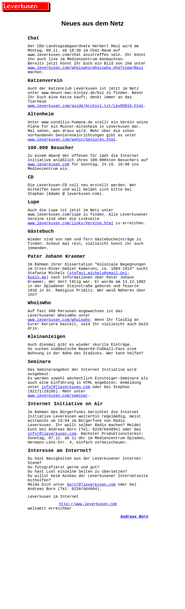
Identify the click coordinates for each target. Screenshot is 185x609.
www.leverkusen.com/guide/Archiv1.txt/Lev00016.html (85, 119)
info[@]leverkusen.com (66, 447)
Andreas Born (134, 600)
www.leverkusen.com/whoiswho (59, 368)
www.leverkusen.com (48, 187)
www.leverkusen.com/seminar (58, 458)
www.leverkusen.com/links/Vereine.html (70, 255)
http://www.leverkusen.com (88, 585)
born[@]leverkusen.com (91, 563)
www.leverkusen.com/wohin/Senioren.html (72, 158)
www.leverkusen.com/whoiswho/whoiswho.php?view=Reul (85, 74)
